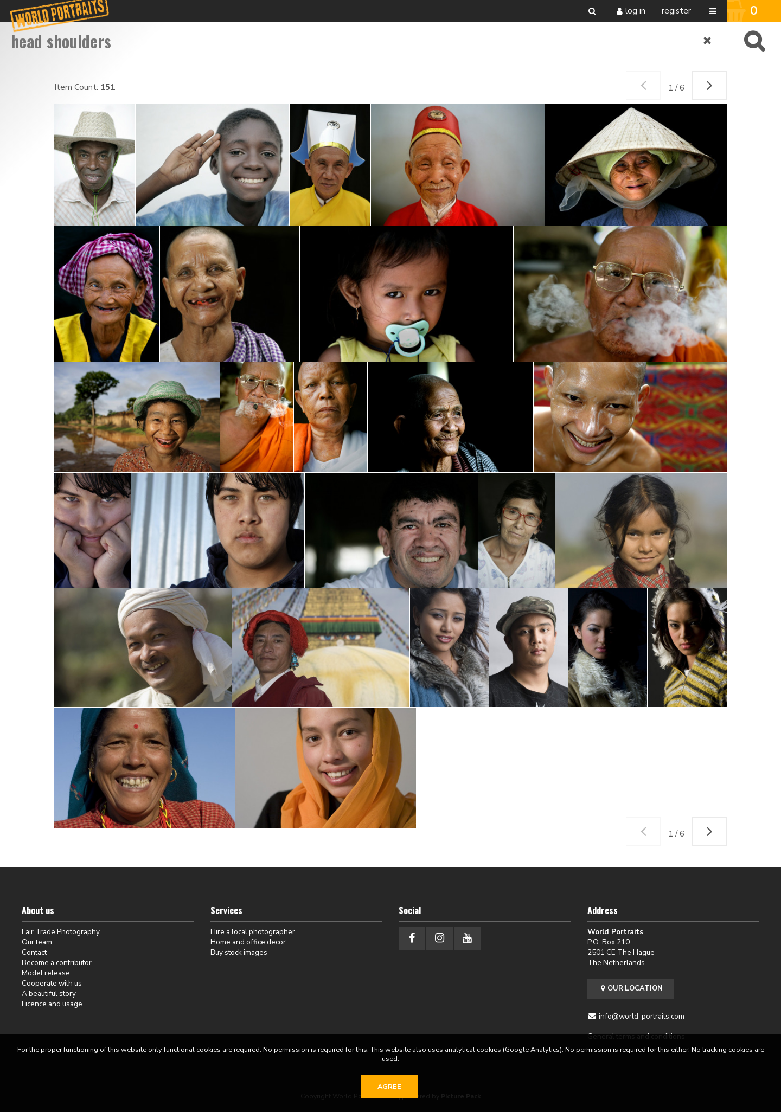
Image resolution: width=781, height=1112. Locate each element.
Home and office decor (248, 942)
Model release (46, 973)
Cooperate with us (52, 983)
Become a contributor (57, 962)
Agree (389, 1086)
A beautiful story (49, 993)
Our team (37, 942)
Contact (34, 952)
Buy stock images (238, 952)
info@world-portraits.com (641, 1016)
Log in (635, 10)
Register (676, 10)
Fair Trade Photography (61, 932)
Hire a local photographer (252, 932)
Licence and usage (52, 1004)
